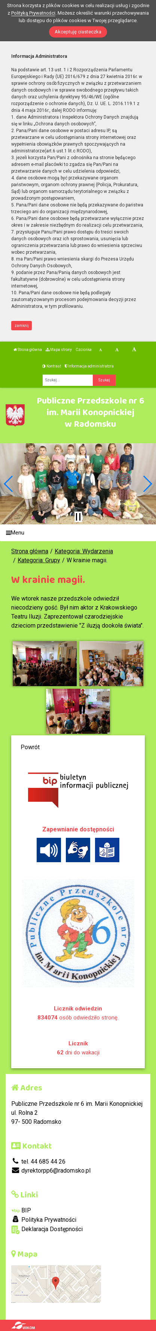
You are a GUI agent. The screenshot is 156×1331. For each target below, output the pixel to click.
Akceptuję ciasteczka (78, 32)
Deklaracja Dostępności (47, 1230)
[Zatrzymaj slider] (78, 517)
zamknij (22, 326)
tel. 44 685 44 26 (38, 1161)
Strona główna (27, 350)
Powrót (30, 747)
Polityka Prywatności (43, 1219)
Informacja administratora (89, 366)
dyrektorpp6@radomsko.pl (51, 1170)
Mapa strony (59, 350)
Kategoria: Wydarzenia (84, 551)
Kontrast (51, 366)
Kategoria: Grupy (39, 560)
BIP (21, 1210)
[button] (9, 484)
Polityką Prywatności (33, 13)
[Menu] (78, 532)
